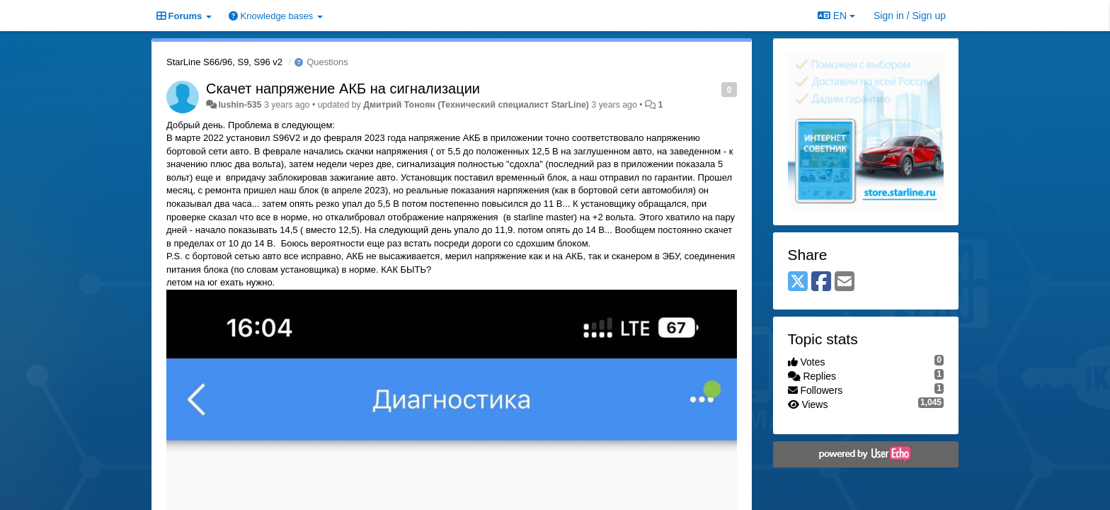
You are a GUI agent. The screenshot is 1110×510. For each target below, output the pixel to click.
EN (836, 15)
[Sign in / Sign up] (909, 16)
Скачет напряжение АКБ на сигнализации (343, 88)
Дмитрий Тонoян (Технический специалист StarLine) (476, 105)
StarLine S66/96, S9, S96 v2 (224, 62)
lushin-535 (239, 105)
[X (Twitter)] (798, 282)
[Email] (844, 282)
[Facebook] (821, 282)
